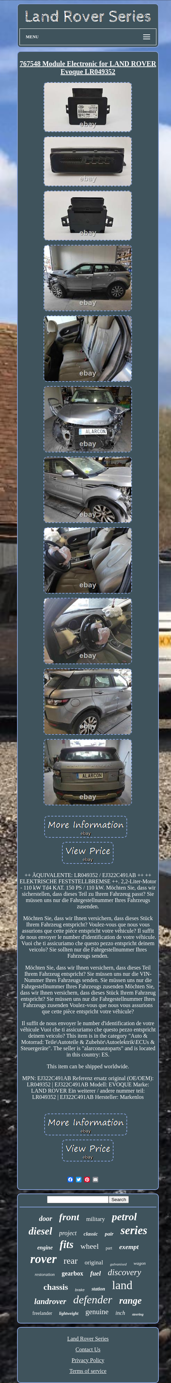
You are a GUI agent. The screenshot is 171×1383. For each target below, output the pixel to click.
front (69, 1217)
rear (71, 1261)
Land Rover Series (88, 1339)
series (134, 1230)
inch (120, 1313)
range (130, 1300)
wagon (140, 1263)
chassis (56, 1287)
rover (43, 1259)
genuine (96, 1312)
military (95, 1219)
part (109, 1248)
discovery (124, 1272)
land (122, 1285)
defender (92, 1299)
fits (66, 1244)
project (68, 1233)
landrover (50, 1301)
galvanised (118, 1264)
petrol (124, 1216)
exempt (129, 1247)
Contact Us (88, 1349)
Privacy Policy (88, 1360)
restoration (45, 1274)
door (45, 1218)
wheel (89, 1246)
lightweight (68, 1313)
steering (137, 1314)
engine (45, 1248)
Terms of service (87, 1371)
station (98, 1289)
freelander (42, 1313)
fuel (95, 1273)
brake (80, 1290)
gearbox (72, 1273)
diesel (40, 1231)
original (94, 1262)
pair (109, 1234)
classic (91, 1234)
